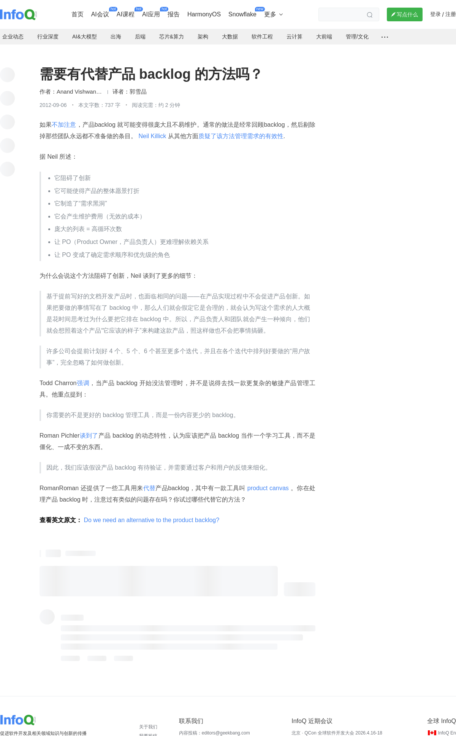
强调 (83, 377)
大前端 (324, 30)
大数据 (230, 30)
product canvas (268, 482)
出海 (116, 30)
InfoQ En (447, 727)
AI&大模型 (84, 30)
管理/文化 (357, 30)
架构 (203, 30)
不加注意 (64, 118)
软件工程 (262, 30)
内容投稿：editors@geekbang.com (214, 727)
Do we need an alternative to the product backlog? (151, 514)
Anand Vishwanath (79, 86)
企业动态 (13, 30)
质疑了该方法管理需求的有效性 (240, 130)
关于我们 (148, 720)
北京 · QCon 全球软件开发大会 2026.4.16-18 (336, 727)
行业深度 (48, 30)
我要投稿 (148, 730)
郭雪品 (138, 86)
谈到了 (88, 429)
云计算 (294, 30)
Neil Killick (152, 130)
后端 (140, 30)
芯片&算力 (171, 30)
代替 (149, 482)
